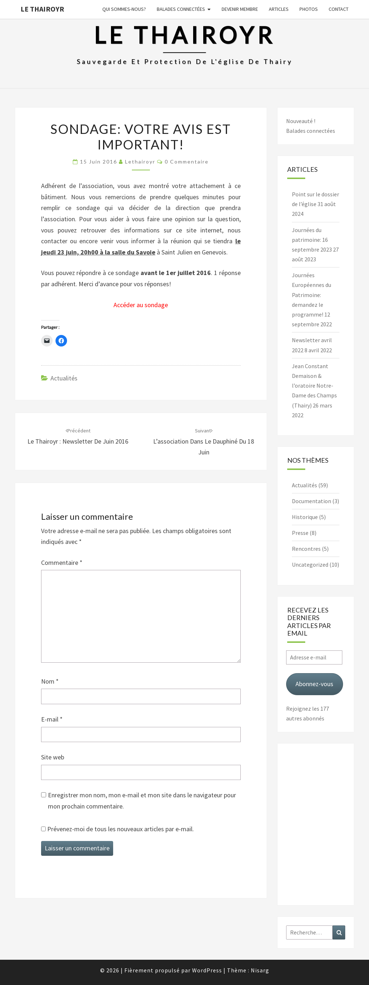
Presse (300, 532)
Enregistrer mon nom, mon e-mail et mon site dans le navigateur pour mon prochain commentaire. (142, 800)
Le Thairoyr (42, 8)
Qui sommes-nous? (124, 9)
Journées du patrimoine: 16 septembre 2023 (312, 239)
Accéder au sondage (141, 305)
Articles (279, 9)
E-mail (52, 719)
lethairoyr (140, 161)
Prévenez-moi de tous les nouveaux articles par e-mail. (120, 829)
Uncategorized (310, 564)
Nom (50, 681)
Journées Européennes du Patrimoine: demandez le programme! (311, 294)
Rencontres (306, 548)
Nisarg (260, 970)
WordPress (207, 970)
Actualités (63, 378)
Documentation (311, 501)
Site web (52, 757)
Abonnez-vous (314, 684)
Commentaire (62, 562)
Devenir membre (240, 9)
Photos (308, 9)
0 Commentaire (187, 161)
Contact (338, 9)
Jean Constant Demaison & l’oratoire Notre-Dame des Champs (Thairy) (314, 385)
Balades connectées (181, 9)
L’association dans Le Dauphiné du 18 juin (203, 441)
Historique (305, 516)
